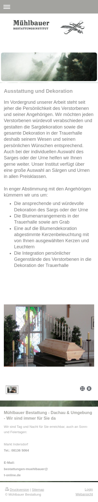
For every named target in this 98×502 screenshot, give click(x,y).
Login (89, 489)
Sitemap (38, 490)
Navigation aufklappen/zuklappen (49, 6)
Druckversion (17, 490)
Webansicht (84, 494)
